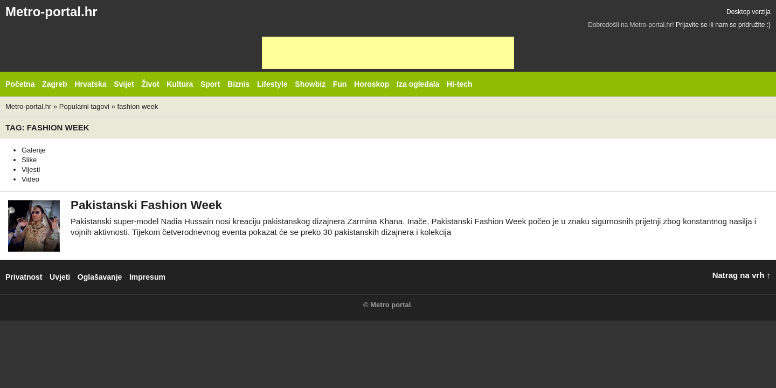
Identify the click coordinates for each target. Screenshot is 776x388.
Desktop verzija (748, 12)
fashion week (137, 106)
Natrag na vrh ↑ (741, 275)
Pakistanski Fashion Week (146, 205)
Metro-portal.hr (51, 11)
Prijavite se (692, 25)
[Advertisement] (388, 53)
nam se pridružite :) (743, 25)
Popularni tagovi (84, 106)
